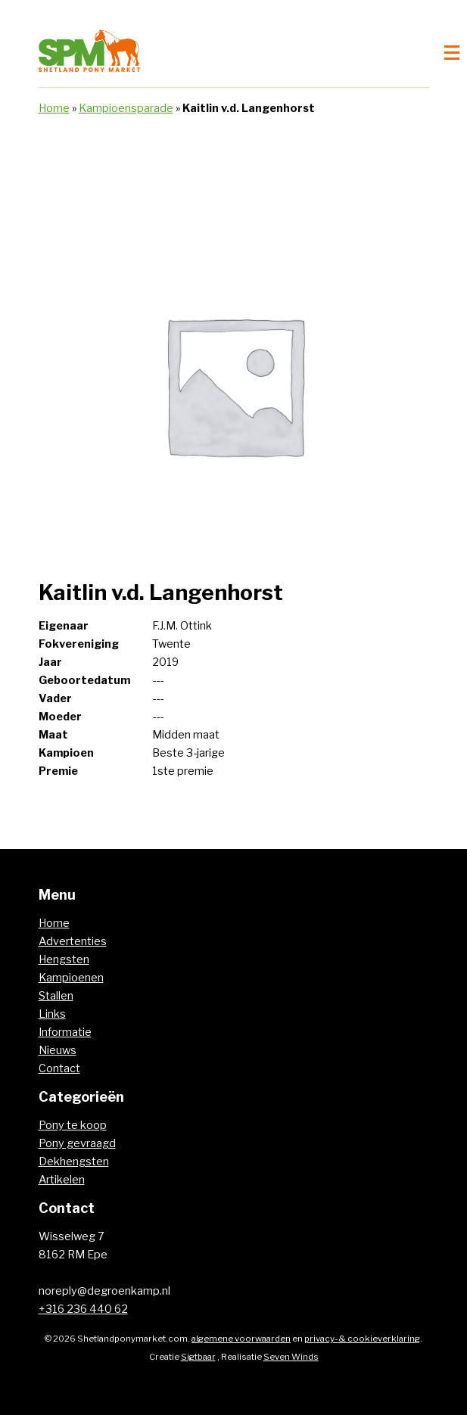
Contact (59, 1068)
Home (54, 108)
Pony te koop (73, 1125)
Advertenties (73, 941)
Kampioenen (71, 977)
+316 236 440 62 (83, 1309)
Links (52, 1014)
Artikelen (62, 1179)
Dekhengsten (74, 1161)
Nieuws (57, 1050)
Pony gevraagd (77, 1143)
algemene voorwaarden (241, 1338)
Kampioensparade (126, 108)
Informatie (65, 1032)
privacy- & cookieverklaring (362, 1338)
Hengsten (64, 959)
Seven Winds (291, 1356)
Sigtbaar (198, 1356)
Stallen (56, 996)
